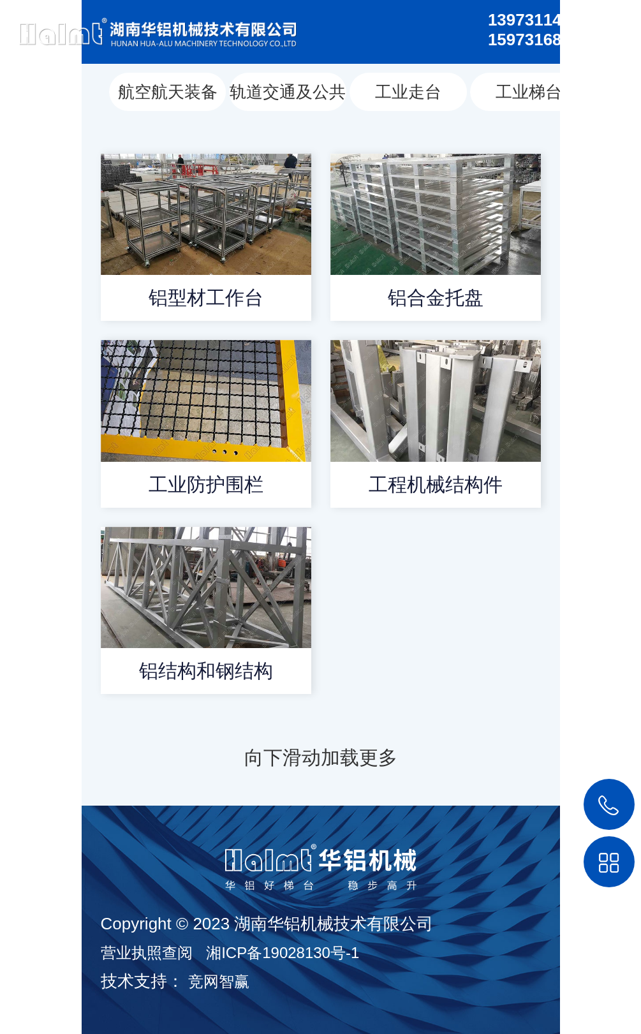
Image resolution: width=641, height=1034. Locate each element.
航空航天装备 (167, 91)
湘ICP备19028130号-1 (282, 952)
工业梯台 (529, 91)
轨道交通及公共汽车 (288, 96)
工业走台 (408, 91)
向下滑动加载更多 (320, 757)
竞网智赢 (218, 981)
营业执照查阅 (147, 952)
